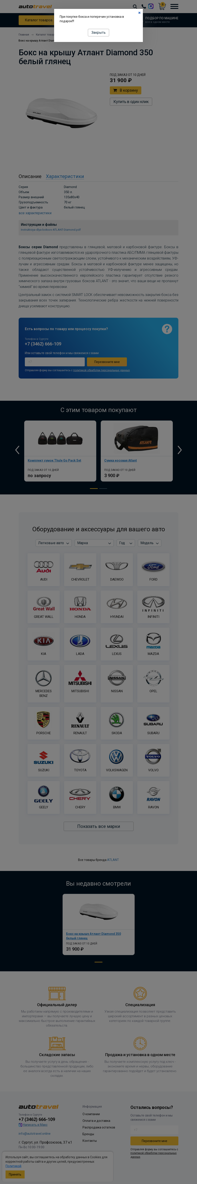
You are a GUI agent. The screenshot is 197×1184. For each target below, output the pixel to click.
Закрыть (98, 32)
